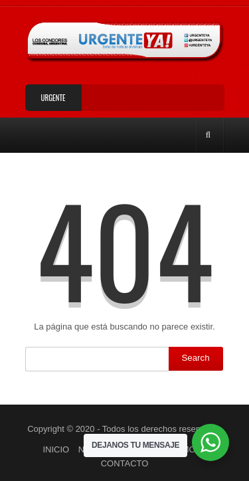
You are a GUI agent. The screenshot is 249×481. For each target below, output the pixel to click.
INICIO (55, 449)
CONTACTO (125, 463)
